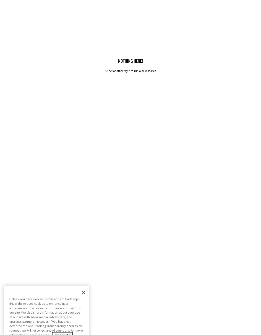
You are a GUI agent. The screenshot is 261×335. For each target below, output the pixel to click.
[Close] (83, 300)
